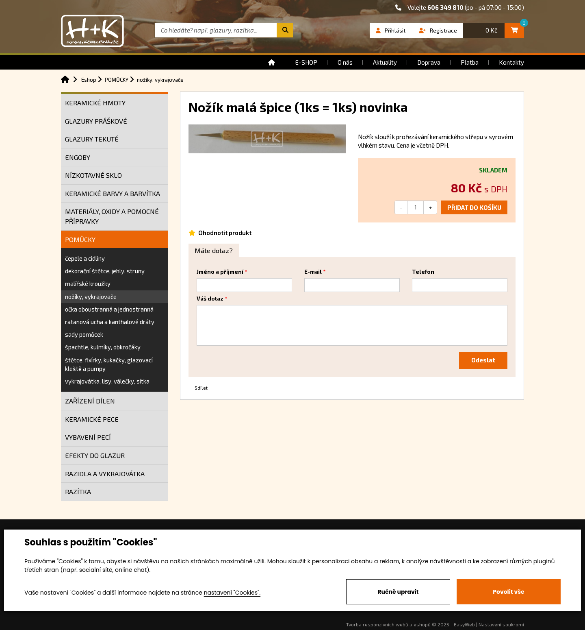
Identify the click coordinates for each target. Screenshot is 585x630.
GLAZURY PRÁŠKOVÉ (96, 121)
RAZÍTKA (78, 491)
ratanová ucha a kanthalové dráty (109, 321)
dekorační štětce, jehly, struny (105, 271)
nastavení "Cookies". (232, 593)
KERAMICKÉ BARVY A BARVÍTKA (112, 193)
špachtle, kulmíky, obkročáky (103, 347)
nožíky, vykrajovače (91, 296)
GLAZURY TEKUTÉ (92, 139)
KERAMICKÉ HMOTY (95, 103)
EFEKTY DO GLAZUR (95, 455)
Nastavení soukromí (501, 624)
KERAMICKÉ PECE (92, 419)
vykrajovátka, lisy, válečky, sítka (107, 381)
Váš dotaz (210, 298)
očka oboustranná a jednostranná (109, 309)
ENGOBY (77, 157)
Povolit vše (508, 592)
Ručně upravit (397, 592)
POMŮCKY (80, 239)
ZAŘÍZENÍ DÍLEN (90, 401)
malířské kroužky (87, 283)
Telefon (423, 271)
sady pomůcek (84, 334)
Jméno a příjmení (220, 271)
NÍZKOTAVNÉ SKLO (93, 175)
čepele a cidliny (85, 258)
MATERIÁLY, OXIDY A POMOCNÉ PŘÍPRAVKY (112, 216)
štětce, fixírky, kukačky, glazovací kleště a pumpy (109, 364)
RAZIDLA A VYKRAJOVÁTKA (105, 473)
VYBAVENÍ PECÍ (88, 437)
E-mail (313, 271)
